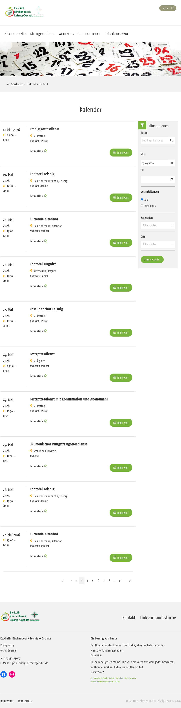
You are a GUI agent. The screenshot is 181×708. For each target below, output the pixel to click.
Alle (144, 200)
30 (120, 580)
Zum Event (123, 153)
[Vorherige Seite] (62, 580)
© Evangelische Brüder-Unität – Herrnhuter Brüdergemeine (113, 678)
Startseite (17, 84)
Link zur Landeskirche (158, 618)
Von (143, 153)
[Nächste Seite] (130, 580)
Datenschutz (25, 701)
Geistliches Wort (117, 34)
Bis (142, 170)
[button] (158, 225)
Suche (165, 8)
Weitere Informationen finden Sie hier (104, 681)
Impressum (6, 701)
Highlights (148, 206)
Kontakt (128, 618)
